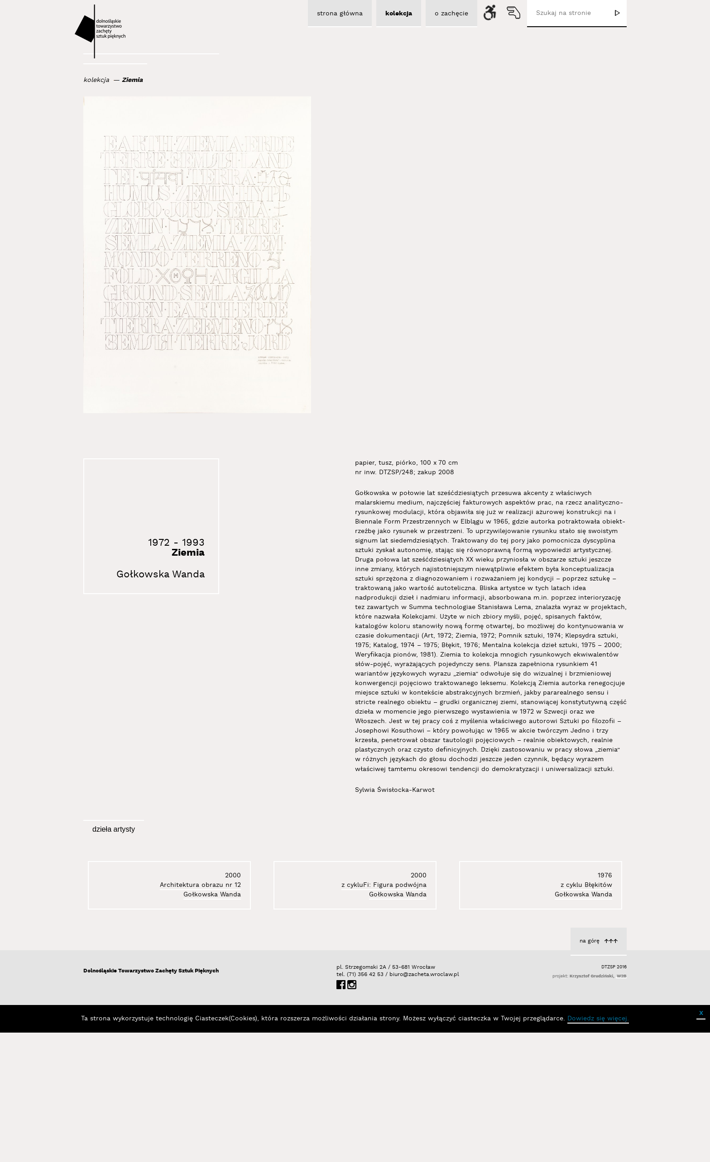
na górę (590, 1070)
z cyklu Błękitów (215, 1014)
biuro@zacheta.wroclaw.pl (393, 1103)
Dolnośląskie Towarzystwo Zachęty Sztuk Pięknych (151, 1100)
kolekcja (96, 80)
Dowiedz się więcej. (598, 1148)
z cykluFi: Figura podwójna (384, 1014)
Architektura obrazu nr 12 (571, 1014)
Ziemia (132, 80)
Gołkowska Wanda (160, 574)
